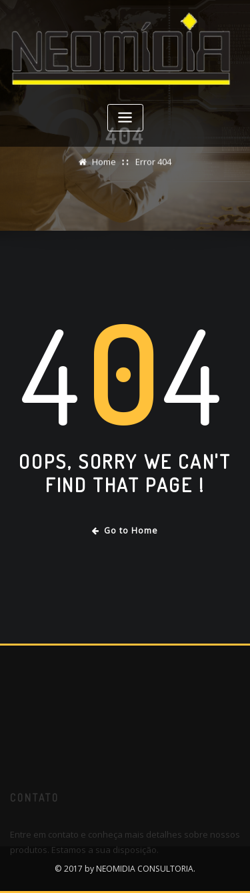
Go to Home (125, 530)
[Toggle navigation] (125, 117)
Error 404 (153, 163)
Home (104, 163)
